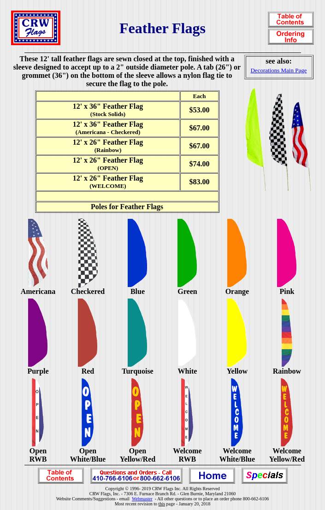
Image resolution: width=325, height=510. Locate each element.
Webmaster (142, 498)
